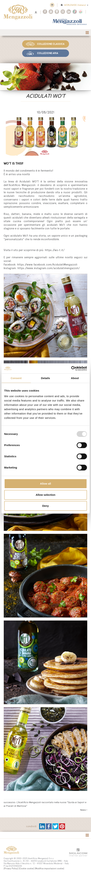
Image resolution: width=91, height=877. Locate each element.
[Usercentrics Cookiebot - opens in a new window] (71, 368)
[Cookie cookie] (26, 868)
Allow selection (45, 494)
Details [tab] (45, 378)
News (83, 809)
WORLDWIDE (74, 5)
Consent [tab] (16, 378)
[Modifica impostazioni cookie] (49, 868)
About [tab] (75, 378)
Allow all (45, 483)
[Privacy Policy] (11, 868)
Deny (45, 505)
